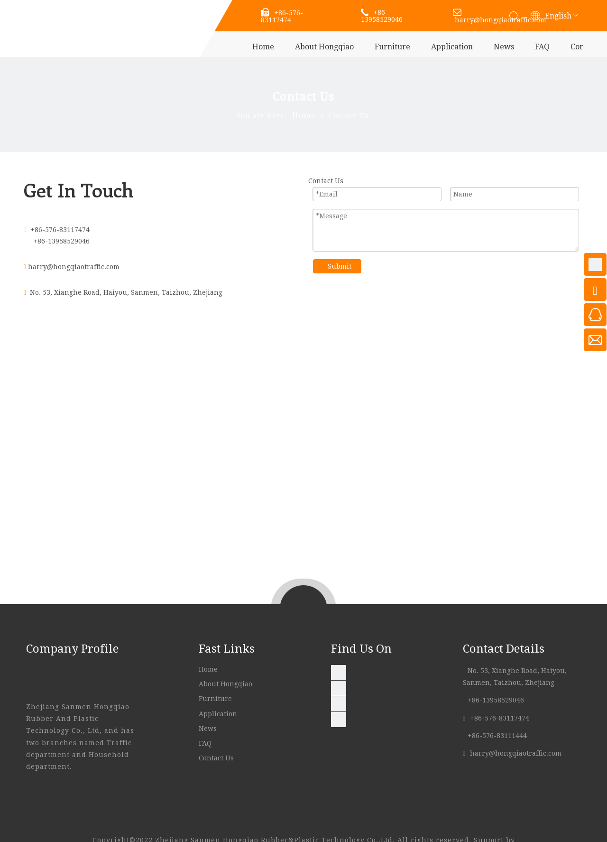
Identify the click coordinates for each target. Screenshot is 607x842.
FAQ (542, 46)
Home (263, 46)
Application (452, 46)
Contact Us (217, 758)
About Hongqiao (324, 46)
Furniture (392, 46)
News (504, 46)
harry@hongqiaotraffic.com (74, 267)
